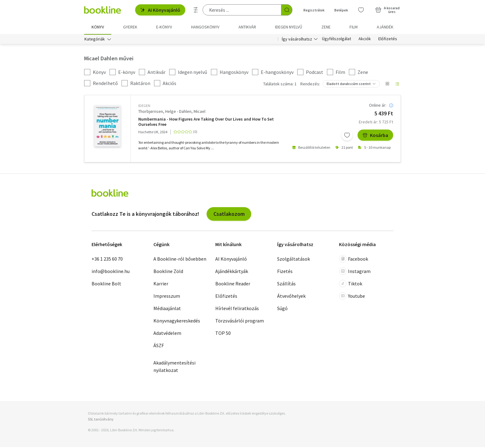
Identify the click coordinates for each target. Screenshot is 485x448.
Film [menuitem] (354, 27)
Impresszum (166, 296)
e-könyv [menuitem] (164, 27)
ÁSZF (158, 346)
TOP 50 (223, 334)
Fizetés (285, 272)
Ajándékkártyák (231, 272)
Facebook (353, 259)
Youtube (352, 296)
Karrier (160, 284)
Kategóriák (94, 39)
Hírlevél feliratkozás (237, 309)
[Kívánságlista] (361, 9)
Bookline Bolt (106, 284)
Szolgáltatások (293, 259)
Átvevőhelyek (291, 296)
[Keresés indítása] (286, 9)
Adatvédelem (167, 334)
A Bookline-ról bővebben (179, 259)
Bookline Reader (232, 284)
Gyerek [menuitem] (130, 27)
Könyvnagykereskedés (176, 321)
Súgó (282, 309)
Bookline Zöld (168, 272)
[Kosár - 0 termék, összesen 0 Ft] (387, 10)
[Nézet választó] (387, 84)
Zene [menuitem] (326, 27)
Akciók (364, 39)
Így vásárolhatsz (297, 39)
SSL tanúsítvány (101, 420)
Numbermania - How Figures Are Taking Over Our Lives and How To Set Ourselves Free (206, 122)
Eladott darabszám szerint (349, 84)
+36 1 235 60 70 (107, 259)
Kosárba (375, 136)
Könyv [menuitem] (98, 27)
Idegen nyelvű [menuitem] (288, 27)
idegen (144, 106)
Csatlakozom (229, 214)
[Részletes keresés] (195, 9)
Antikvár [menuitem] (247, 27)
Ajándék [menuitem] (385, 27)
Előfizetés (387, 39)
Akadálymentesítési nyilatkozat (174, 367)
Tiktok (350, 284)
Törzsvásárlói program (239, 321)
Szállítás (286, 284)
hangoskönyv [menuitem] (205, 27)
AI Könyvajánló (160, 10)
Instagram (355, 271)
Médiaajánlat (167, 309)
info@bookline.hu (111, 272)
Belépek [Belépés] (341, 10)
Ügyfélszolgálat (336, 39)
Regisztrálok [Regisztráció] (313, 10)
